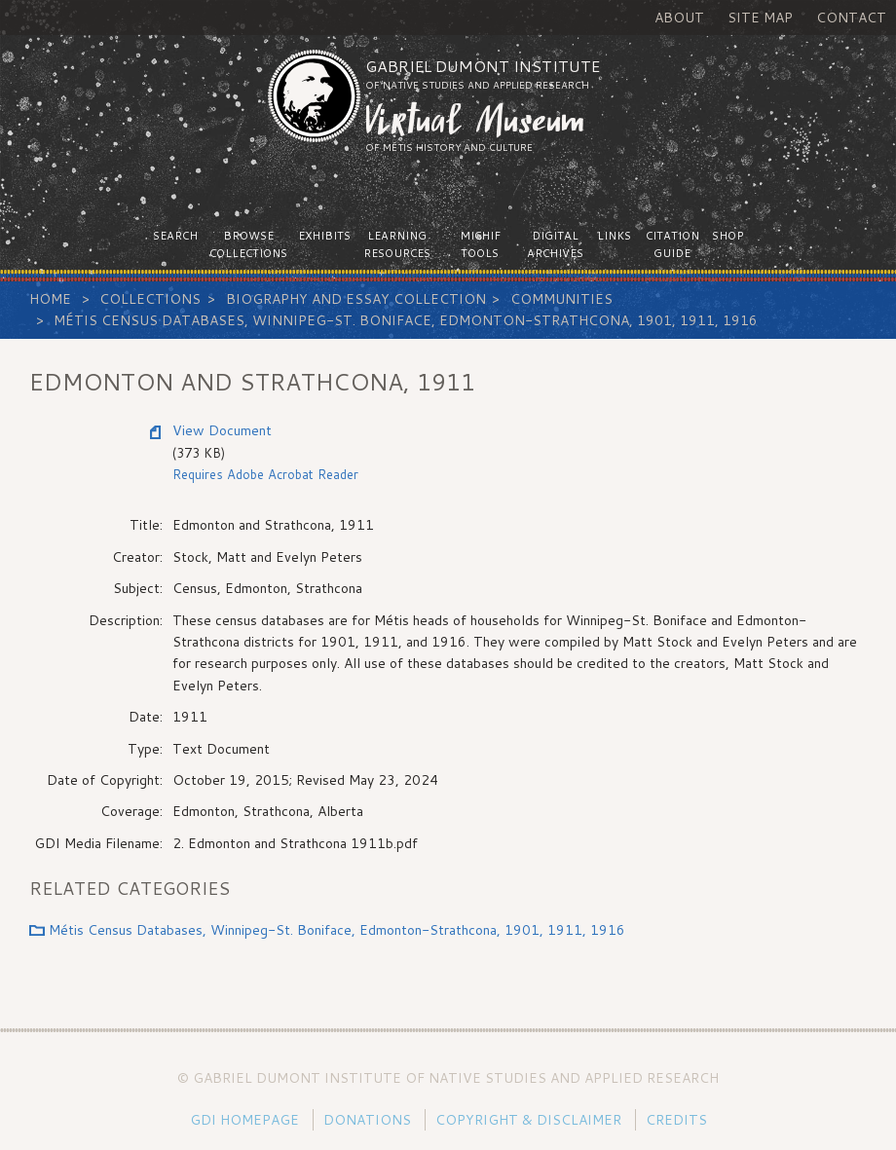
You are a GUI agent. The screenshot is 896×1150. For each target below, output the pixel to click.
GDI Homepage (244, 1120)
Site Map (760, 17)
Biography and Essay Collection (356, 299)
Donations (367, 1120)
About (679, 17)
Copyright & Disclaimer (528, 1120)
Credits (676, 1120)
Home (50, 299)
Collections (150, 299)
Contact (851, 17)
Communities (561, 299)
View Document (222, 430)
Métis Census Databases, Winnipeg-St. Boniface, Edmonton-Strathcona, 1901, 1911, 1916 (406, 320)
